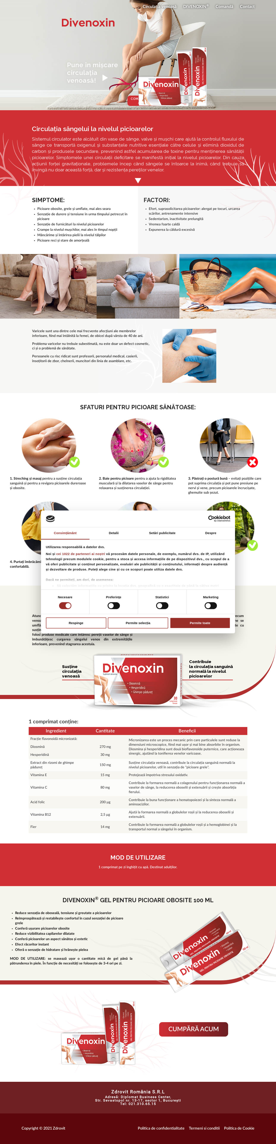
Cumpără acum (193, 1029)
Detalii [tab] (114, 533)
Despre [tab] (210, 533)
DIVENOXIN (196, 6)
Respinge (76, 623)
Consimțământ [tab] (65, 533)
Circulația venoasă (160, 7)
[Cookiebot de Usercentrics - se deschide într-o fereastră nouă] (211, 519)
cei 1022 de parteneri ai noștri (80, 554)
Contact (247, 7)
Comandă (224, 7)
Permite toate (200, 623)
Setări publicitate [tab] (162, 533)
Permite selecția (138, 623)
